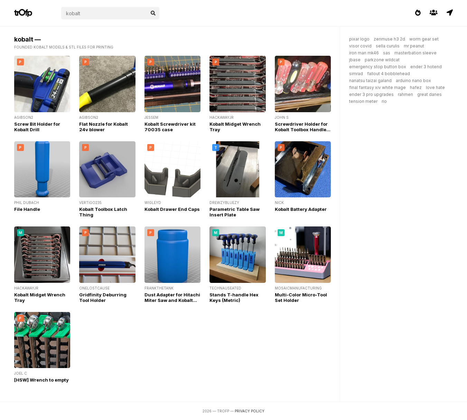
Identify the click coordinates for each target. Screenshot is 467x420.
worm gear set (424, 39)
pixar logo (359, 39)
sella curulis (388, 45)
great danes (429, 94)
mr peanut (414, 45)
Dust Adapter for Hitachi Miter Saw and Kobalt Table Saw (172, 300)
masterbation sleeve (415, 52)
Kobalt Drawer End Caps (172, 209)
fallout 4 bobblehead (388, 73)
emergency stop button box (377, 66)
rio (384, 101)
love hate (435, 87)
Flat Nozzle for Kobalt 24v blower (103, 126)
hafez (416, 87)
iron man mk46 (364, 52)
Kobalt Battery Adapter (301, 209)
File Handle (27, 209)
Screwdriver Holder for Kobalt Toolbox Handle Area (301, 129)
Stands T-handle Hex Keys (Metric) (234, 297)
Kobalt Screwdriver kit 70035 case (170, 126)
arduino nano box (413, 80)
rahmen (405, 94)
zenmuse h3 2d (389, 39)
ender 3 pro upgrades (371, 94)
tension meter (363, 101)
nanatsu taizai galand (370, 80)
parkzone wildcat (382, 59)
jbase (355, 59)
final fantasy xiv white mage (377, 87)
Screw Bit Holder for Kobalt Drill (37, 126)
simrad (356, 73)
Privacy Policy (249, 411)
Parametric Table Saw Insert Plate (234, 211)
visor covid (360, 45)
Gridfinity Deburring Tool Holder (103, 297)
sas (386, 52)
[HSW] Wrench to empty (41, 380)
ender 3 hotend (426, 66)
